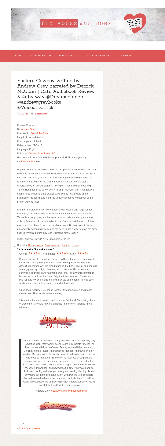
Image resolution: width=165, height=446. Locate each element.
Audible (66, 245)
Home (18, 55)
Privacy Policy (69, 55)
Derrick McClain (39, 133)
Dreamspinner (35, 245)
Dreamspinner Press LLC (42, 153)
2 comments (41, 114)
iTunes (75, 245)
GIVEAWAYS (124, 55)
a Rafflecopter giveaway (29, 428)
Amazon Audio (52, 245)
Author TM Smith (98, 55)
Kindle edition (28, 161)
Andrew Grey (28, 129)
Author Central (40, 55)
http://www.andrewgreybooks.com (69, 391)
